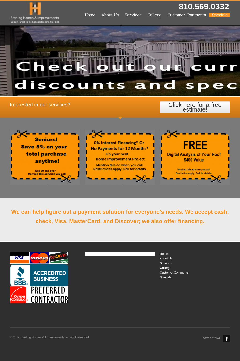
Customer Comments (186, 15)
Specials (219, 15)
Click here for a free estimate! (195, 107)
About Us (110, 15)
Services (133, 15)
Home (90, 15)
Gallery (154, 15)
